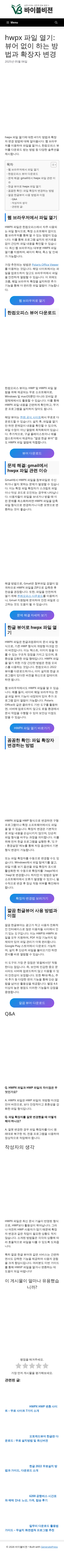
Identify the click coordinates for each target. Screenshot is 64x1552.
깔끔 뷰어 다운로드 (32, 1003)
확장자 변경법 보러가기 (32, 898)
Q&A (14, 199)
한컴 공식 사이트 (30, 417)
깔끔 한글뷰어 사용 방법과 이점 (26, 195)
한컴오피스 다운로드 (30, 596)
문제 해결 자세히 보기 (32, 615)
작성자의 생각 (19, 202)
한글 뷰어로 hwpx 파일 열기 (24, 186)
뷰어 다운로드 (32, 453)
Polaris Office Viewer (45, 264)
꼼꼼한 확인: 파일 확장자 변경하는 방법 (31, 190)
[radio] (18, 1366)
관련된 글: (17, 206)
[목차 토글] (52, 165)
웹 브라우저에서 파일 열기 (23, 169)
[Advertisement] (32, 101)
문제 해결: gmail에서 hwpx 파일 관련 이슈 (31, 180)
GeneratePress (49, 1546)
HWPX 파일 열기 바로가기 (32, 728)
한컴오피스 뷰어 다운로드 (23, 174)
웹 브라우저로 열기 (32, 300)
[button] (56, 22)
